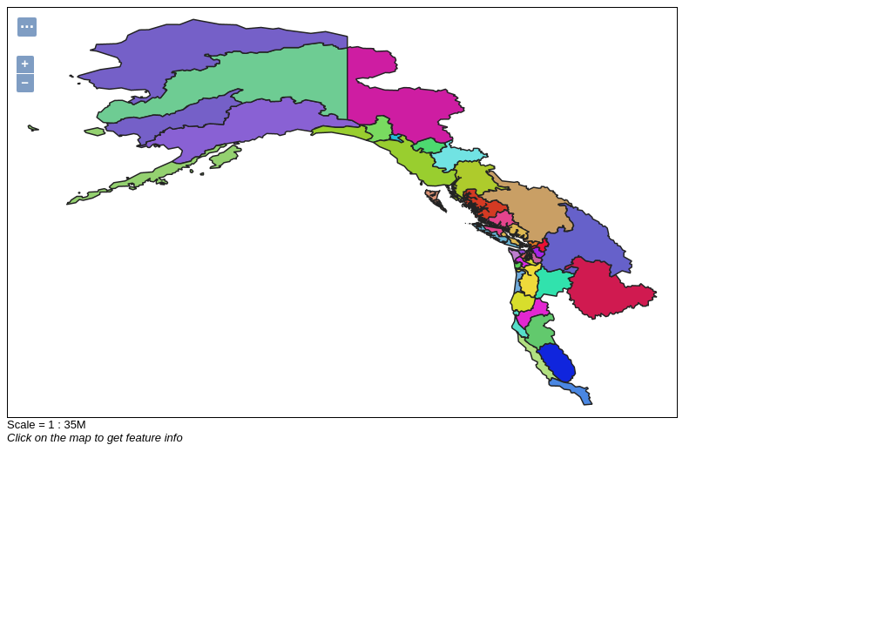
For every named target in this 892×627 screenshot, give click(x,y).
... (27, 24)
